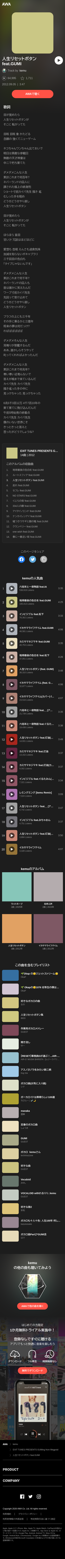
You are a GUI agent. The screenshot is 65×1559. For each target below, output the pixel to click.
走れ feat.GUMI (21, 485)
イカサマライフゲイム (48, 945)
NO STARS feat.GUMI (25, 495)
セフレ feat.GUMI (22, 490)
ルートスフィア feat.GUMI (26, 475)
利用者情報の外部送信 (13, 1519)
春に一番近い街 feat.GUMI (27, 536)
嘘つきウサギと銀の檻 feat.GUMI (30, 521)
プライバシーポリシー (27, 1514)
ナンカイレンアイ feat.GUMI (27, 516)
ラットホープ (17, 904)
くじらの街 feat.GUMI (24, 500)
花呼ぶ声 (48, 904)
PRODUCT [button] (11, 1469)
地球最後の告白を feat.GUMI (28, 470)
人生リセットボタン (16, 945)
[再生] (59, 60)
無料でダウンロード (32, 1370)
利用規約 (7, 1514)
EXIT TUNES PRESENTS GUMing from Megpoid (35, 1450)
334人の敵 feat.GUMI (24, 506)
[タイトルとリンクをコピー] (43, 559)
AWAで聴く (32, 93)
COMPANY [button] (11, 1481)
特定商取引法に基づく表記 (43, 1519)
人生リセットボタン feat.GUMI (26, 1455)
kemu (23, 70)
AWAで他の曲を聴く (32, 1306)
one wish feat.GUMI (23, 531)
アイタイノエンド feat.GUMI (27, 511)
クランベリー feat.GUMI (25, 526)
